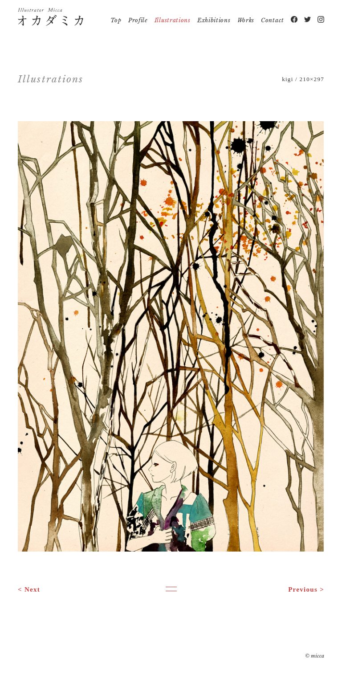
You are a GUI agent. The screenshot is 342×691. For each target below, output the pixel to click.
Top (116, 20)
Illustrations (173, 20)
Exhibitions (214, 20)
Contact (272, 20)
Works (246, 20)
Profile (138, 20)
